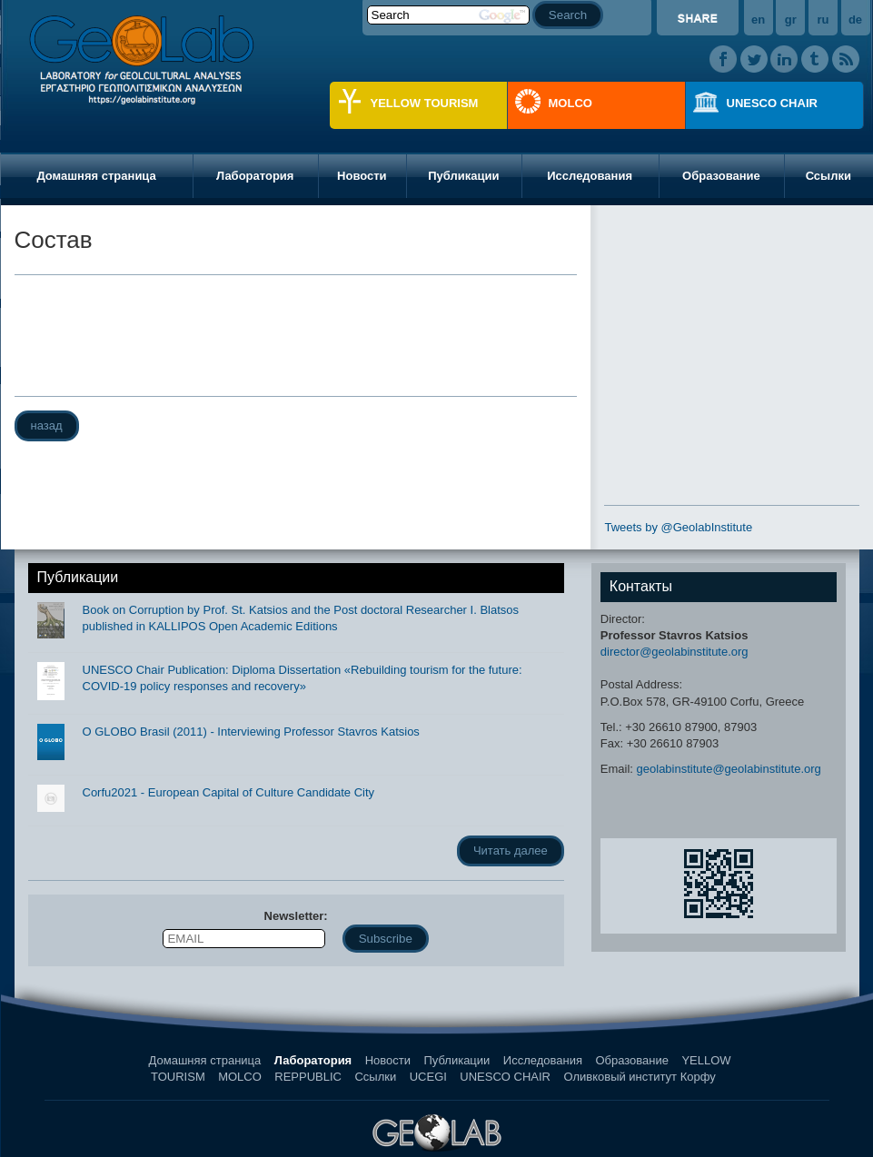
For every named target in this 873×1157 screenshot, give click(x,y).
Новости (362, 176)
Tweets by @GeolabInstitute (678, 527)
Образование (721, 176)
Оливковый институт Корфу (639, 1076)
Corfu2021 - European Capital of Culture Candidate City (229, 792)
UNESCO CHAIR (772, 103)
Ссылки (375, 1076)
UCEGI (428, 1076)
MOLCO (570, 103)
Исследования (589, 176)
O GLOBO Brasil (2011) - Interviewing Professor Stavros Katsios (251, 731)
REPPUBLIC (308, 1076)
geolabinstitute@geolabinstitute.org (729, 769)
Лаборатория (254, 176)
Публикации (463, 176)
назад (47, 425)
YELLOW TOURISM (425, 103)
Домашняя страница (95, 176)
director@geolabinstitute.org (674, 651)
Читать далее (510, 850)
